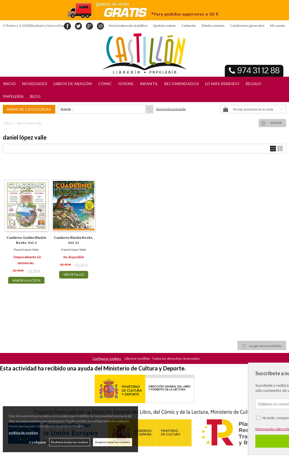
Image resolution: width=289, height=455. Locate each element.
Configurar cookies (107, 358)
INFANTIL (149, 83)
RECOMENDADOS (181, 83)
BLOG (35, 96)
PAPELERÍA (13, 96)
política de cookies (23, 432)
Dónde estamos (213, 25)
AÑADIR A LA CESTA (26, 280)
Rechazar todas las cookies (69, 442)
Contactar (188, 25)
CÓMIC (105, 83)
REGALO (253, 83)
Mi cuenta (277, 25)
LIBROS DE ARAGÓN (72, 83)
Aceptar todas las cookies (112, 442)
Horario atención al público (128, 25)
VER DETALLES (73, 274)
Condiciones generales (247, 25)
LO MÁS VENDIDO (222, 83)
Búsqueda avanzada (171, 109)
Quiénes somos (164, 25)
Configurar (37, 442)
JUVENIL (126, 83)
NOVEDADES (34, 83)
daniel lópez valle (26, 249)
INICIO (9, 83)
